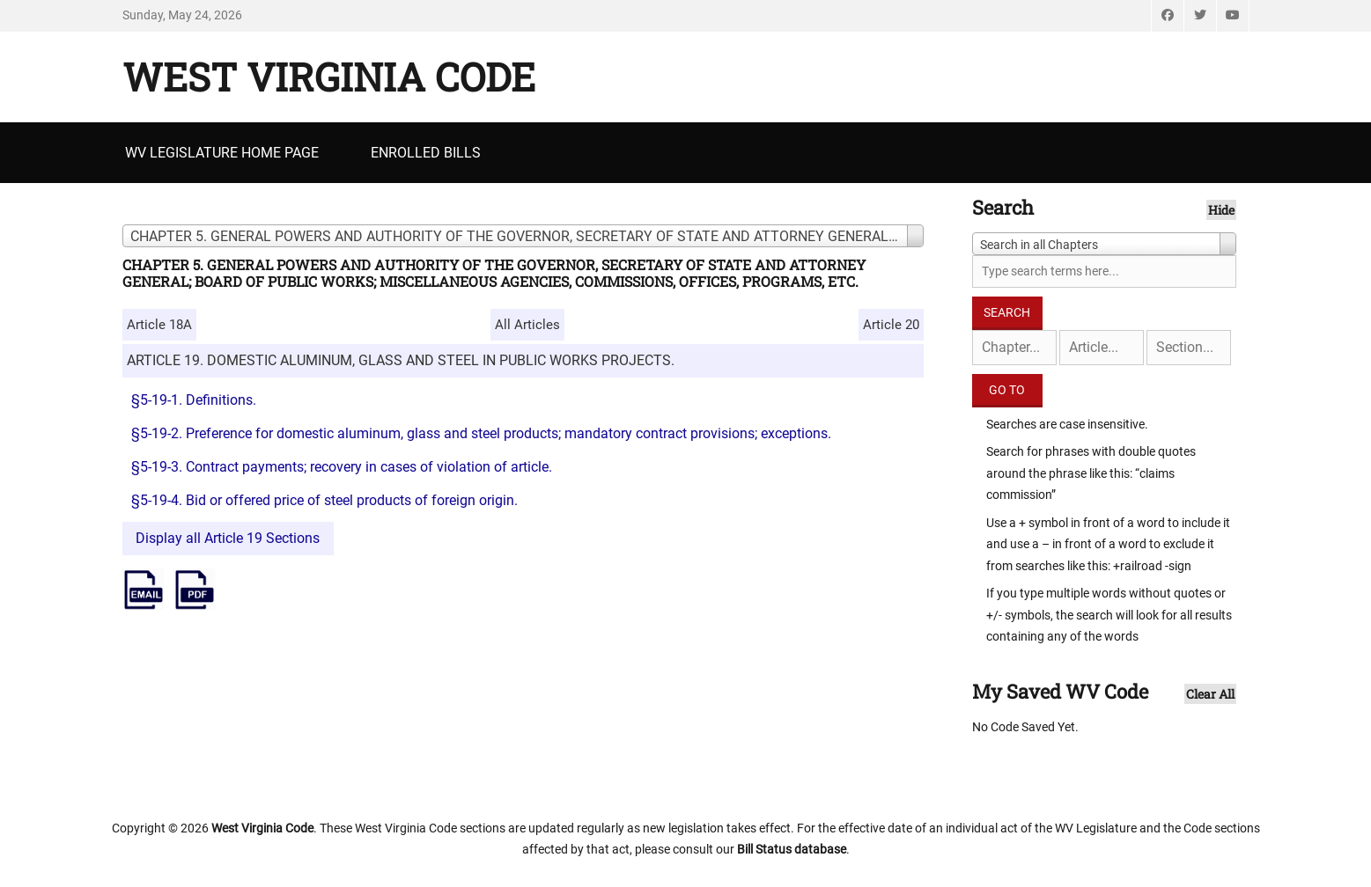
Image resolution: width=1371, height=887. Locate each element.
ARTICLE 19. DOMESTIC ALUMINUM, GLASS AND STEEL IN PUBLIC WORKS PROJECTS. (400, 360)
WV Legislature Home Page (222, 152)
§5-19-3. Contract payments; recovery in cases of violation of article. (341, 466)
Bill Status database (791, 849)
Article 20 (891, 325)
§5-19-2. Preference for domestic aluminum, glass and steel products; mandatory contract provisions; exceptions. (481, 433)
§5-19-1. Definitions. (193, 400)
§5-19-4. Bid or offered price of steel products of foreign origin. (324, 500)
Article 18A (159, 325)
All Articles (527, 325)
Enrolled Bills (426, 152)
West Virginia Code (328, 76)
